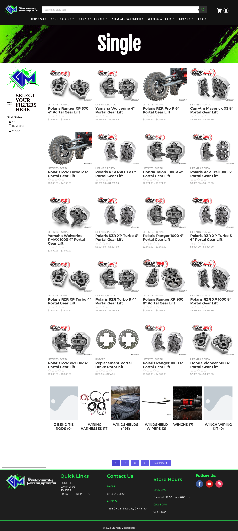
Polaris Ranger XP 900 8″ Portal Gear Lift (163, 301)
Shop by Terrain (91, 19)
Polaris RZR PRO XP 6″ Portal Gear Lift (115, 174)
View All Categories (128, 19)
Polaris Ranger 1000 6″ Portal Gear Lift (163, 365)
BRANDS (186, 19)
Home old (66, 483)
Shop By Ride (60, 19)
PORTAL (64, 104)
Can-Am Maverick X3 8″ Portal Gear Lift (211, 110)
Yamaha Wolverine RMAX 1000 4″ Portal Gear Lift (66, 239)
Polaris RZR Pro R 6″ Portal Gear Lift (161, 110)
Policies (65, 490)
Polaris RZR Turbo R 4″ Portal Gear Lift (115, 301)
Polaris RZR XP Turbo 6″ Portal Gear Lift (116, 237)
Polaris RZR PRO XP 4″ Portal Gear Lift (68, 365)
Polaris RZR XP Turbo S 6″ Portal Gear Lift (211, 237)
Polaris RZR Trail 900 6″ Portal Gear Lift (211, 174)
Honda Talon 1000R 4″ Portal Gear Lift (163, 174)
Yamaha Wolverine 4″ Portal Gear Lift (115, 110)
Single (119, 43)
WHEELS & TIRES (160, 19)
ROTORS (100, 359)
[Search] (203, 9)
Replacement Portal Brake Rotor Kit (113, 365)
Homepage (38, 19)
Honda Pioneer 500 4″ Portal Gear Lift (210, 365)
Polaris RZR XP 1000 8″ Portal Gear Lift (210, 301)
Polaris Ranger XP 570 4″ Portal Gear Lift (68, 110)
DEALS (203, 19)
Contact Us (67, 486)
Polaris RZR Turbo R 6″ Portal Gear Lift (68, 174)
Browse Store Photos (75, 494)
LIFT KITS (53, 104)
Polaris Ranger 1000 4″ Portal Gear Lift (163, 237)
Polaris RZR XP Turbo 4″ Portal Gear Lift (69, 301)
